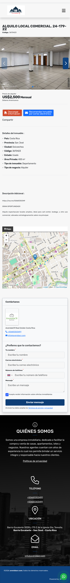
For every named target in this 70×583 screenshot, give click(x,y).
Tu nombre (10, 350)
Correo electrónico (14, 360)
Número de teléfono (14, 370)
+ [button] (6, 236)
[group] (35, 63)
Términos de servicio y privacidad (40, 408)
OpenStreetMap (61, 287)
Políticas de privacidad (35, 461)
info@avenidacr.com (16, 335)
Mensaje (9, 380)
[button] (32, 86)
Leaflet (45, 287)
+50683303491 (14, 332)
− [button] (6, 240)
